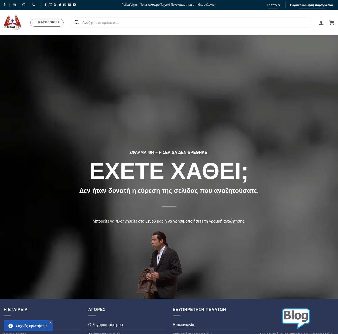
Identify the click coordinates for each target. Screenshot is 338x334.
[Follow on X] (55, 5)
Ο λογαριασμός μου (105, 325)
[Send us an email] (64, 5)
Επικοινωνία (183, 325)
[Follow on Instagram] (50, 5)
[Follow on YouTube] (74, 5)
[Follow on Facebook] (45, 5)
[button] (47, 23)
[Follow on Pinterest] (69, 5)
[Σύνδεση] (321, 22)
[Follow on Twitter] (60, 5)
